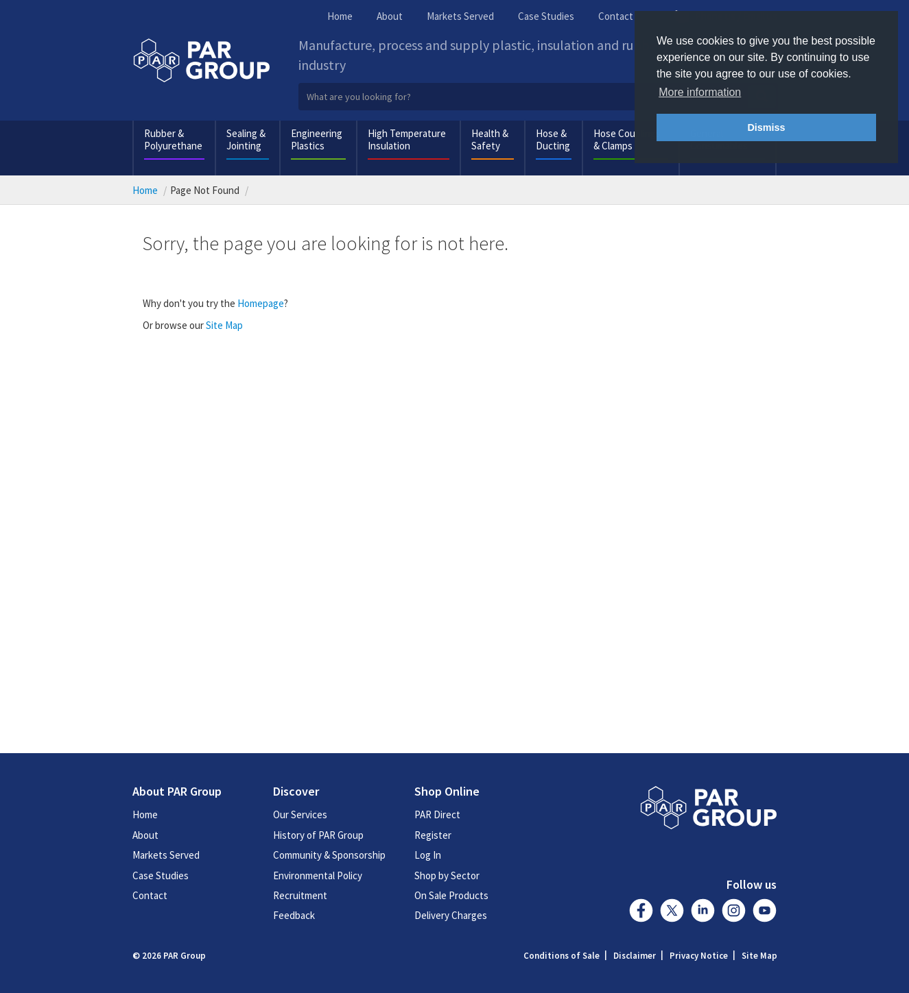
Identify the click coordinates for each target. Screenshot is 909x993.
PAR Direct (437, 814)
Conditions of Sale (561, 955)
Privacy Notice (699, 955)
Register (432, 835)
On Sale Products (451, 895)
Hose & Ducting (553, 139)
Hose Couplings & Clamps (627, 139)
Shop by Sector (447, 875)
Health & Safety (489, 139)
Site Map (224, 325)
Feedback (294, 915)
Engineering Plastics (316, 139)
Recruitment (300, 895)
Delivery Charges (450, 915)
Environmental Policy (317, 875)
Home (340, 16)
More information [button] (700, 92)
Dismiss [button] (766, 127)
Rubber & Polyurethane (173, 139)
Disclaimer (634, 955)
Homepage (260, 303)
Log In (427, 854)
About (390, 16)
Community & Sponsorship (329, 854)
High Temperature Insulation (407, 139)
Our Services (300, 814)
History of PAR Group (318, 835)
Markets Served (460, 16)
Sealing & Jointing (245, 139)
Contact (615, 16)
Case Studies (546, 16)
